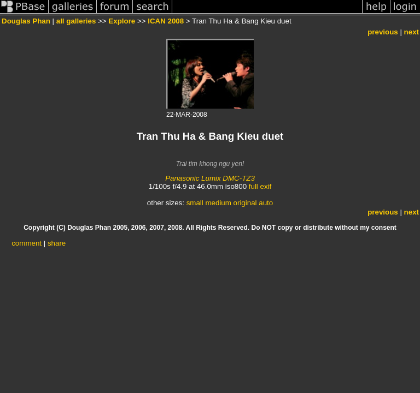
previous (383, 32)
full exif (260, 186)
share (57, 243)
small (194, 203)
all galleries (76, 21)
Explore (121, 21)
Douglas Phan (26, 21)
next (411, 32)
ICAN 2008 (166, 21)
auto (266, 203)
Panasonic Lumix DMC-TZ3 (210, 178)
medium (218, 203)
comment (26, 243)
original (245, 203)
